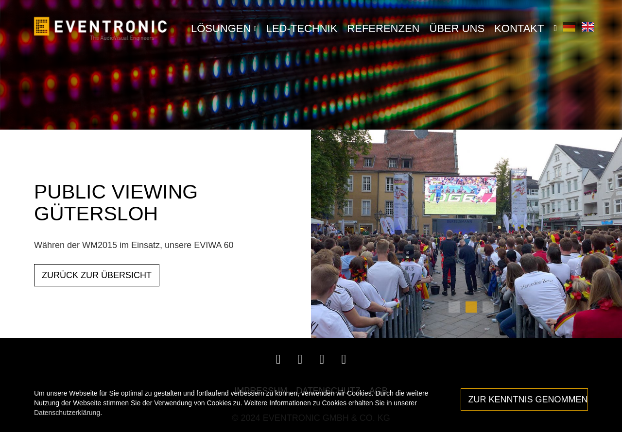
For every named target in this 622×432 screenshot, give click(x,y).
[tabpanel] (466, 234)
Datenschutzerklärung (67, 412)
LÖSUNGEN (224, 28)
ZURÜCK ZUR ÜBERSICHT (97, 275)
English (588, 26)
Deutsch (569, 26)
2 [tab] (471, 307)
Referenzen (383, 28)
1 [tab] (454, 307)
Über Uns (456, 28)
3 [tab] (488, 307)
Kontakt (519, 28)
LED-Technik (302, 28)
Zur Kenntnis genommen (528, 399)
